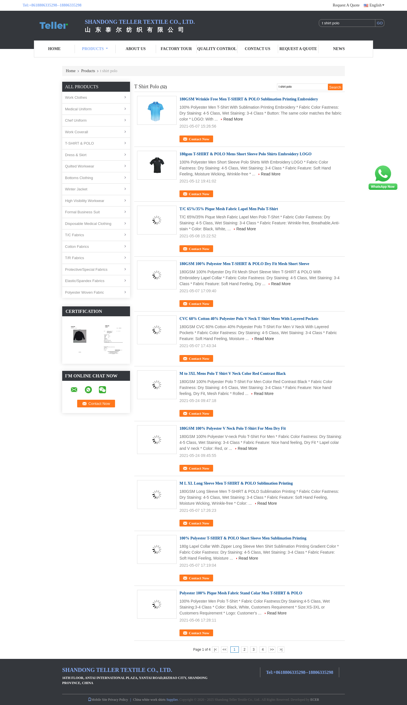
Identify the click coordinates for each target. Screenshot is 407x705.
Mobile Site (97, 700)
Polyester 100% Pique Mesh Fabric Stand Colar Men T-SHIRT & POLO (240, 593)
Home (54, 49)
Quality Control (217, 49)
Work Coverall (76, 132)
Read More (233, 119)
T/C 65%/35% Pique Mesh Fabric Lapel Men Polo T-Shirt (228, 209)
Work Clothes (76, 97)
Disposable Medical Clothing (88, 224)
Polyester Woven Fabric (84, 292)
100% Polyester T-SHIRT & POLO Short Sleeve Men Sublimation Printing (242, 538)
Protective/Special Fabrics (86, 269)
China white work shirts (149, 700)
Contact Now (199, 139)
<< (224, 650)
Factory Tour (176, 49)
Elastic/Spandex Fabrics (84, 281)
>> (272, 650)
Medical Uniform (78, 109)
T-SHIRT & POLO (79, 143)
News (339, 49)
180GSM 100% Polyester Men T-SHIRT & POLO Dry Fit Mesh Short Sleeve (244, 264)
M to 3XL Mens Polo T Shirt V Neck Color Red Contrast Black (232, 373)
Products (95, 49)
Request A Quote (346, 5)
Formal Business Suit (82, 212)
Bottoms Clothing (79, 178)
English (376, 5)
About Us (135, 49)
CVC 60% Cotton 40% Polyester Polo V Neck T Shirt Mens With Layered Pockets (248, 319)
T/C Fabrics (74, 235)
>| (281, 650)
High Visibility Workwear (84, 201)
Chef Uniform (76, 120)
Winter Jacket (76, 189)
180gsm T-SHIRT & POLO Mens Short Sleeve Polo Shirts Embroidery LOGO (245, 154)
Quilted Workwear (79, 166)
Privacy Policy (118, 700)
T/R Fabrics (74, 258)
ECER (314, 700)
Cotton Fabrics (77, 246)
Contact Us (257, 49)
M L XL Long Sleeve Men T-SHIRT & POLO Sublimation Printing (236, 483)
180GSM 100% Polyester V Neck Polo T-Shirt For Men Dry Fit (232, 428)
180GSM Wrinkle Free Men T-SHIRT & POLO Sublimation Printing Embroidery (248, 99)
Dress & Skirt (75, 155)
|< (215, 650)
